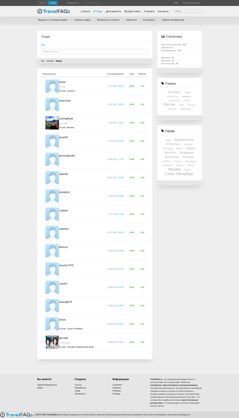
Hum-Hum (65, 100)
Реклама (116, 391)
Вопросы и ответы (108, 19)
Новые (53, 3)
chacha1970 (66, 265)
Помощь (116, 394)
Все (43, 44)
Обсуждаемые (74, 3)
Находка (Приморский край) (80, 347)
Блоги (85, 11)
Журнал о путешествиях (52, 19)
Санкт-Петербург (75, 329)
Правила (116, 388)
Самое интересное (93, 3)
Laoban (63, 210)
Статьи (78, 385)
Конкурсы (149, 19)
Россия (62, 91)
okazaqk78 (65, 301)
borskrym (64, 192)
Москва (70, 127)
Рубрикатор (80, 388)
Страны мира (82, 19)
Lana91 (63, 283)
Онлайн (50, 61)
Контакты (163, 11)
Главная (42, 3)
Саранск (71, 91)
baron (62, 82)
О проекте (149, 11)
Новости (131, 19)
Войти (176, 3)
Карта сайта (133, 11)
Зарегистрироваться (191, 3)
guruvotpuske (67, 155)
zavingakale (66, 118)
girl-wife (63, 338)
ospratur (64, 228)
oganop (63, 173)
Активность (113, 11)
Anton (62, 319)
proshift (63, 137)
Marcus (63, 247)
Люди (97, 11)
